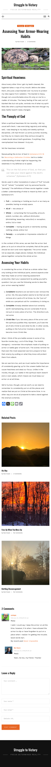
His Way (4, 470)
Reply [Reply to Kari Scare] (16, 653)
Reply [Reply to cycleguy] (13, 621)
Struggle (29, 26)
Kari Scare (17, 648)
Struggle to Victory (25, 4)
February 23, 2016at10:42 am (20, 618)
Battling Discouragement (11, 588)
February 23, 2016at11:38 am (23, 650)
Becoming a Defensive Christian (17, 157)
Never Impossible (31, 641)
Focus (20, 26)
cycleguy (13, 615)
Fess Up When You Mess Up (12, 529)
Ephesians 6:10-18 (37, 154)
